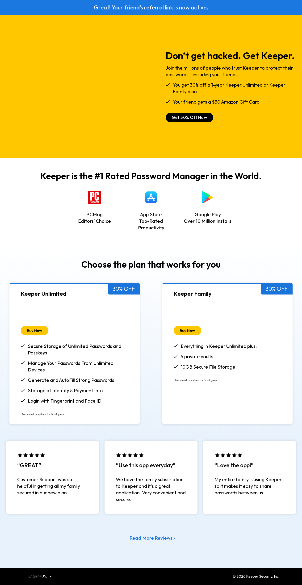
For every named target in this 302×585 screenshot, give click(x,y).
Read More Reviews (151, 538)
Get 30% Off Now (189, 117)
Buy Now (34, 330)
